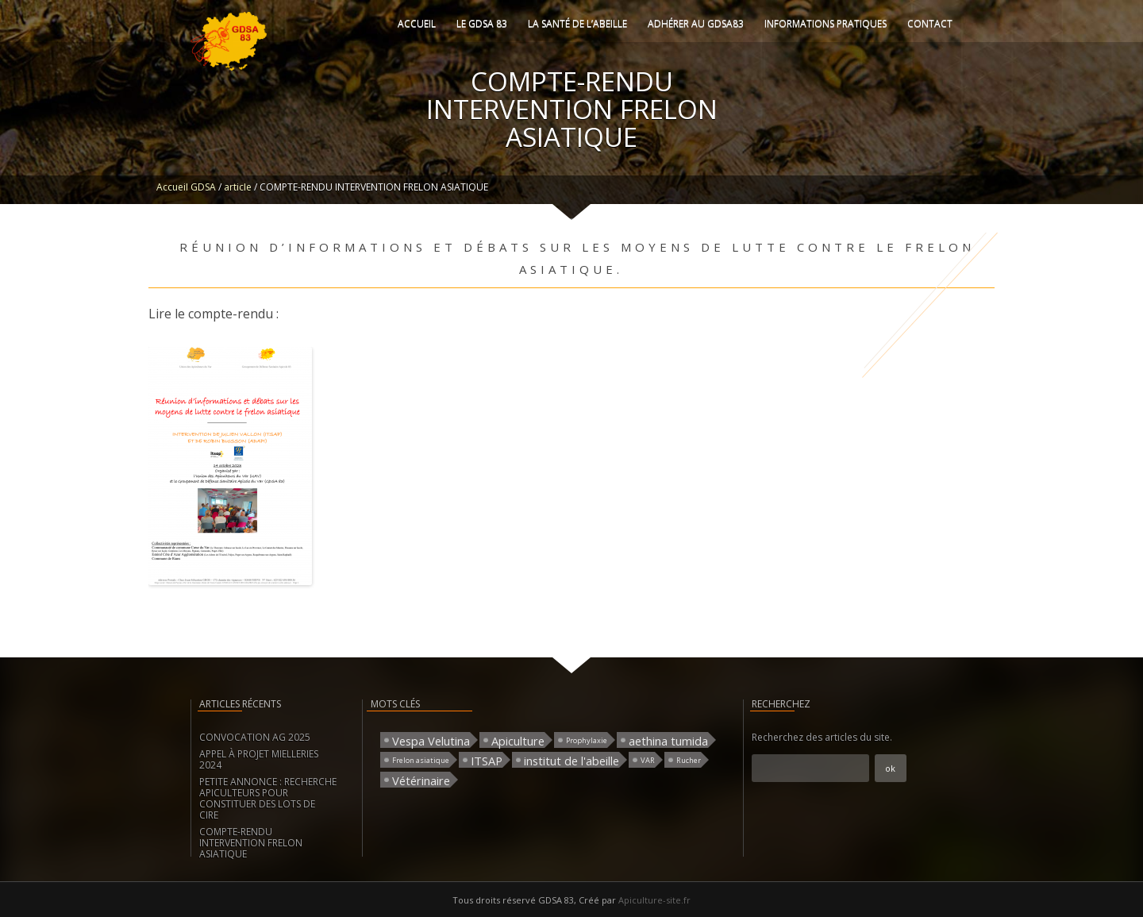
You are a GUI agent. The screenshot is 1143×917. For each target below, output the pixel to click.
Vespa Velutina (431, 740)
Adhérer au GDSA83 (696, 23)
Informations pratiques (825, 23)
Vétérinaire (421, 780)
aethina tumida (668, 740)
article (238, 187)
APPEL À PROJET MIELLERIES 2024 (258, 759)
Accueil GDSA (186, 187)
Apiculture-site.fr (654, 900)
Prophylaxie (586, 740)
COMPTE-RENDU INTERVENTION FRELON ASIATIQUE (250, 843)
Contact (929, 23)
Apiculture (518, 740)
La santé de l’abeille (577, 23)
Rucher (688, 760)
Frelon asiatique (420, 760)
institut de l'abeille (571, 760)
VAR (648, 760)
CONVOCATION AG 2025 (254, 737)
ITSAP (486, 760)
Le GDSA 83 (481, 23)
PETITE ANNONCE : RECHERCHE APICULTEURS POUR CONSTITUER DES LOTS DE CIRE (268, 798)
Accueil (417, 23)
